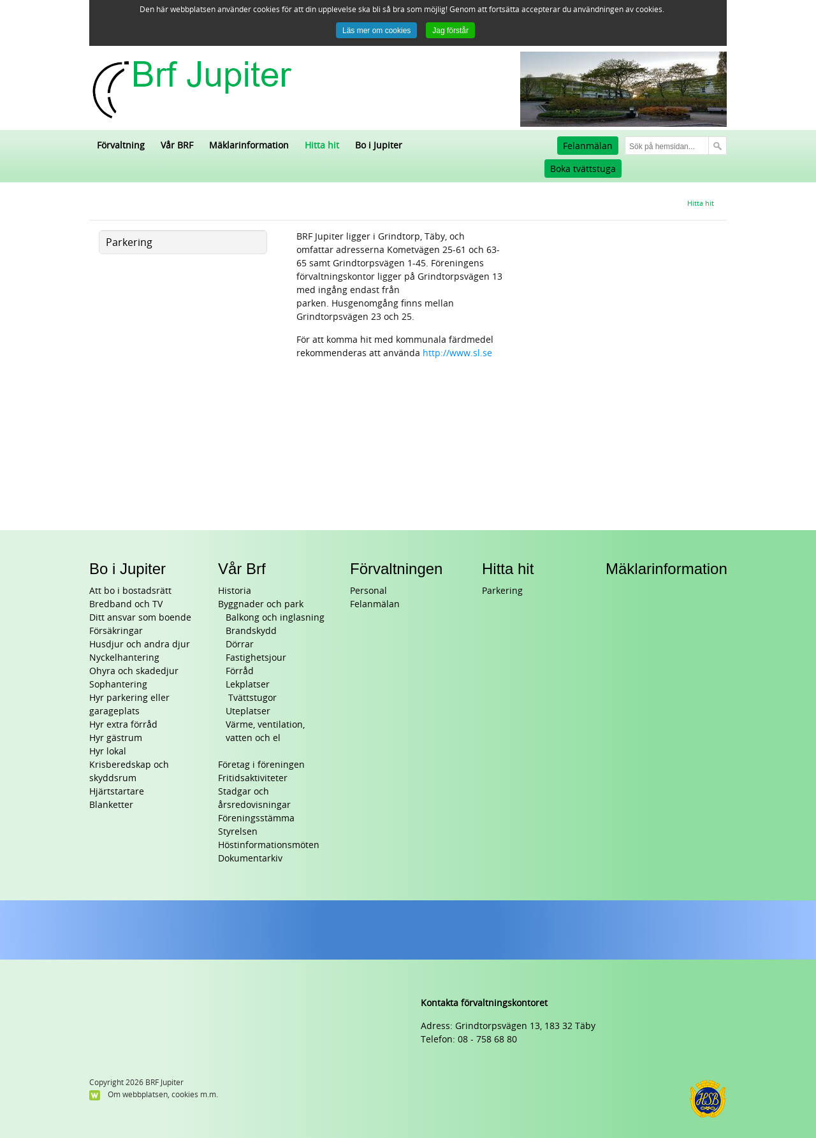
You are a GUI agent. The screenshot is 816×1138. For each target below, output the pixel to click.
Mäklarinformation (666, 568)
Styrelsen (238, 831)
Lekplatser (248, 684)
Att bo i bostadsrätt (130, 591)
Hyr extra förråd (123, 724)
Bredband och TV (126, 604)
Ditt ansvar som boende (140, 617)
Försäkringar (116, 631)
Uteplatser (248, 711)
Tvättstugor (251, 698)
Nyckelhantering (124, 657)
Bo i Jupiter (127, 568)
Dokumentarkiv (250, 858)
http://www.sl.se (457, 353)
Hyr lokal (107, 751)
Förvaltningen (396, 568)
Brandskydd (251, 631)
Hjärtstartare (116, 791)
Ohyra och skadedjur (133, 671)
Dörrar (240, 644)
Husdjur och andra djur (139, 644)
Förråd (240, 671)
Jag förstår (450, 30)
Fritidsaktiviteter (253, 778)
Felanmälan (588, 146)
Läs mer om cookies (376, 30)
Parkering (502, 591)
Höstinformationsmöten (268, 845)
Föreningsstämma (256, 818)
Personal (368, 591)
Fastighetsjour (256, 657)
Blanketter (111, 805)
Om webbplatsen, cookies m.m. (163, 1094)
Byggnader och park (260, 604)
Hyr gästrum (115, 738)
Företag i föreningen (261, 765)
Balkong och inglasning (275, 617)
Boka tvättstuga (583, 169)
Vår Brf (242, 568)
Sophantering (118, 684)
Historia (234, 591)
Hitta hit (508, 568)
